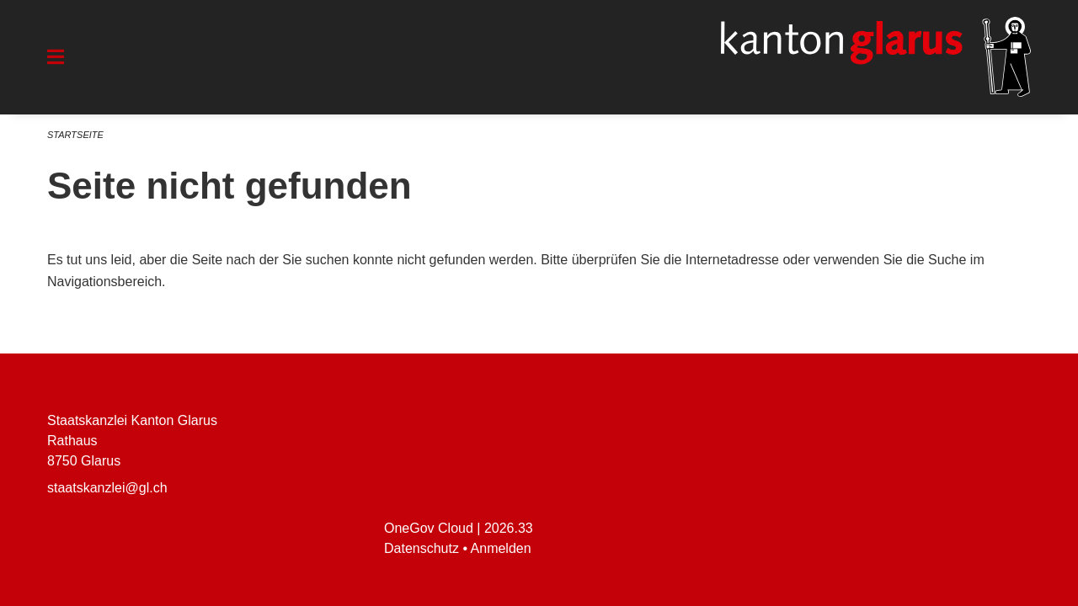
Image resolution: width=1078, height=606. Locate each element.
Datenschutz (421, 548)
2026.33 (508, 528)
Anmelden (501, 548)
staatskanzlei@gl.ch (107, 488)
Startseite (75, 135)
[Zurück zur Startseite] (876, 57)
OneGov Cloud (428, 528)
